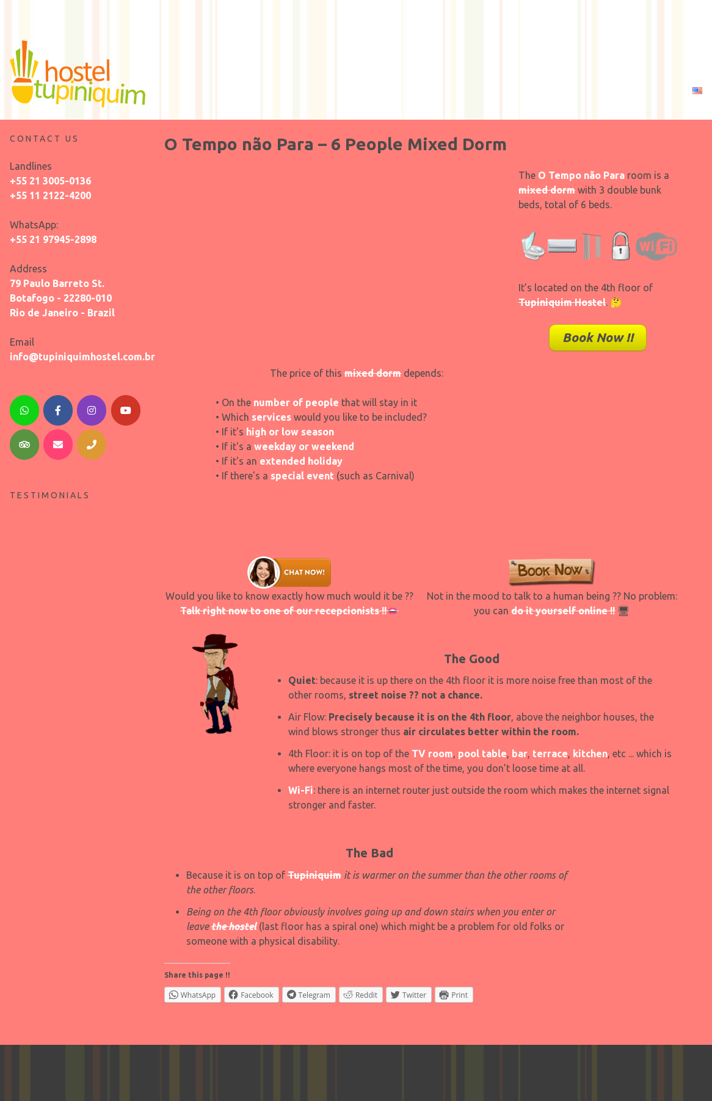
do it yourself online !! (563, 607)
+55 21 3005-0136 (50, 177)
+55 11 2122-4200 (50, 192)
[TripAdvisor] (24, 442)
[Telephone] (91, 442)
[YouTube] (125, 407)
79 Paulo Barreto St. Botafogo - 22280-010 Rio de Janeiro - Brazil (62, 295)
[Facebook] (58, 407)
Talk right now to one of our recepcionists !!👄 (289, 607)
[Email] (58, 442)
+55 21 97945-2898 (53, 236)
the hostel (233, 923)
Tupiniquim (314, 872)
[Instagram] (91, 407)
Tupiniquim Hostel (562, 299)
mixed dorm (546, 187)
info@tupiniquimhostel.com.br (82, 353)
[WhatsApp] (24, 407)
